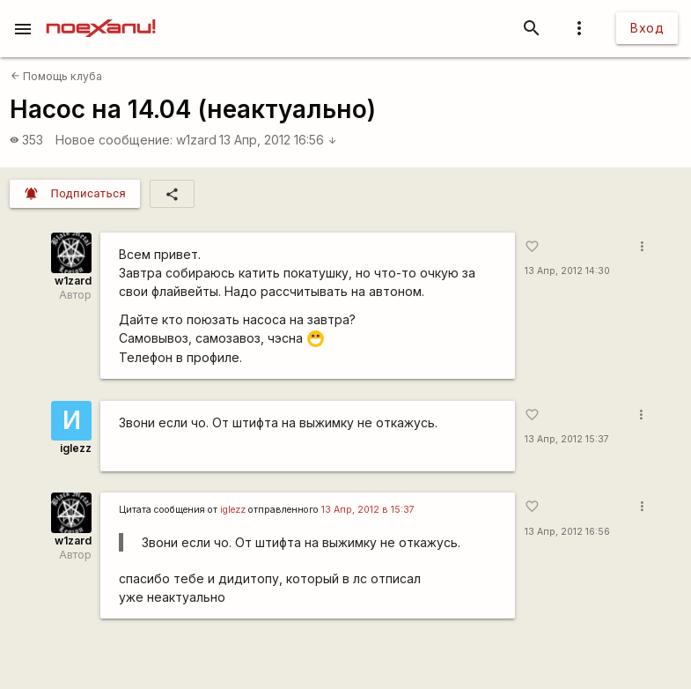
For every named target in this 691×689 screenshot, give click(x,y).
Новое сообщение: (114, 139)
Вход (647, 27)
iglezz (76, 448)
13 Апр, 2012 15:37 (567, 439)
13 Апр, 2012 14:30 (567, 271)
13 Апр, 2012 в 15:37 (368, 509)
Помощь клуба (56, 76)
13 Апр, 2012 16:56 (278, 139)
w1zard (196, 139)
